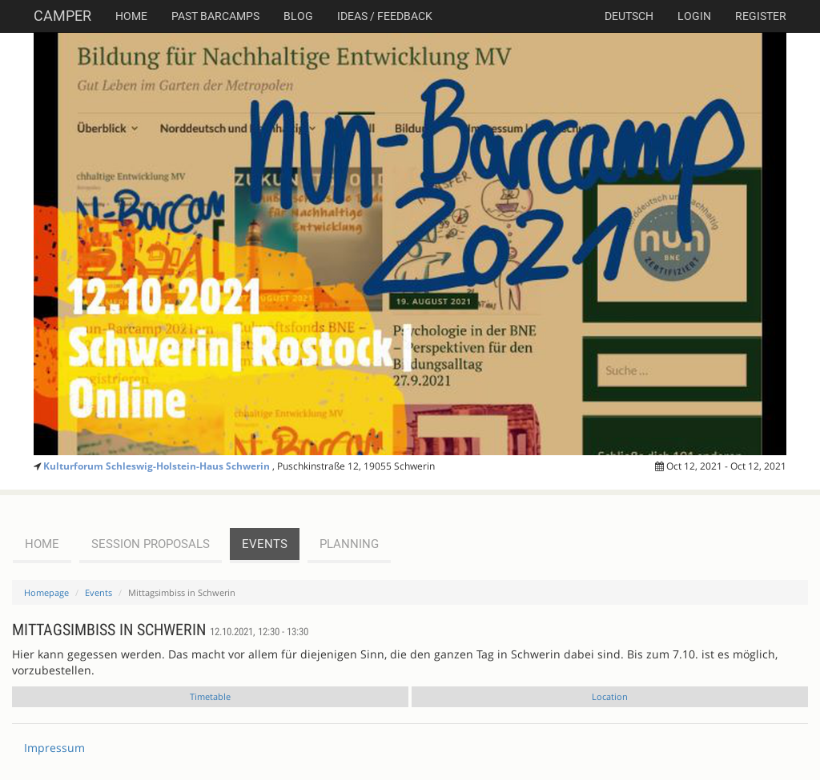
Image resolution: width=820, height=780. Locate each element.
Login (694, 16)
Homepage (46, 592)
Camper (62, 15)
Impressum (54, 747)
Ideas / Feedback (384, 16)
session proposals (150, 544)
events (264, 544)
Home (131, 16)
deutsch (629, 16)
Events (98, 592)
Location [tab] (610, 696)
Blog (298, 16)
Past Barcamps (215, 16)
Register (760, 16)
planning (349, 544)
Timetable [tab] (210, 696)
